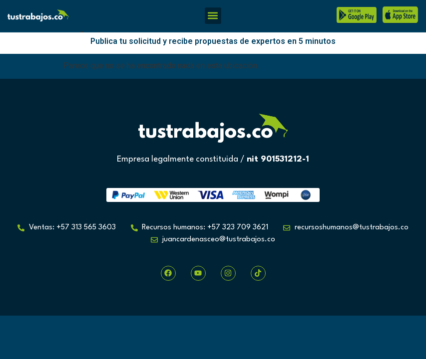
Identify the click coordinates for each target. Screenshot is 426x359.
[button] (213, 15)
